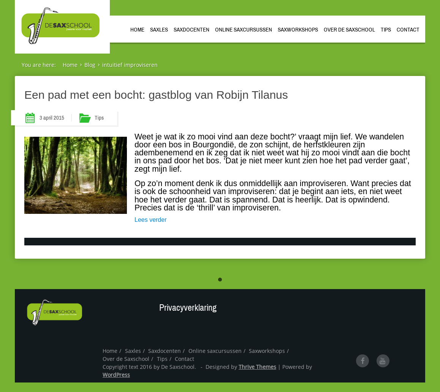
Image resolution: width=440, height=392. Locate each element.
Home (137, 30)
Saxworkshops (298, 30)
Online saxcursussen (243, 30)
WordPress (116, 374)
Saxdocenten (191, 30)
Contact (408, 30)
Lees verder (151, 220)
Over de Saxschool (349, 30)
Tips (386, 30)
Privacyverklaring (188, 308)
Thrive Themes (257, 366)
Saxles (159, 30)
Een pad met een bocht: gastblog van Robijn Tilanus (156, 95)
